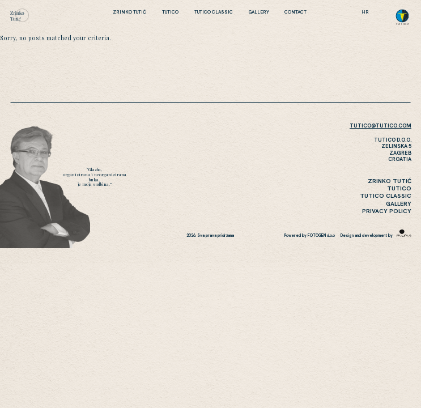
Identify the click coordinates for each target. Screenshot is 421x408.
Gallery (259, 12)
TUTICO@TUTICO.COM (380, 125)
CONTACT (295, 12)
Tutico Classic (213, 12)
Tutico (170, 12)
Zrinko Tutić (129, 12)
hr (365, 12)
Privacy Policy (386, 211)
